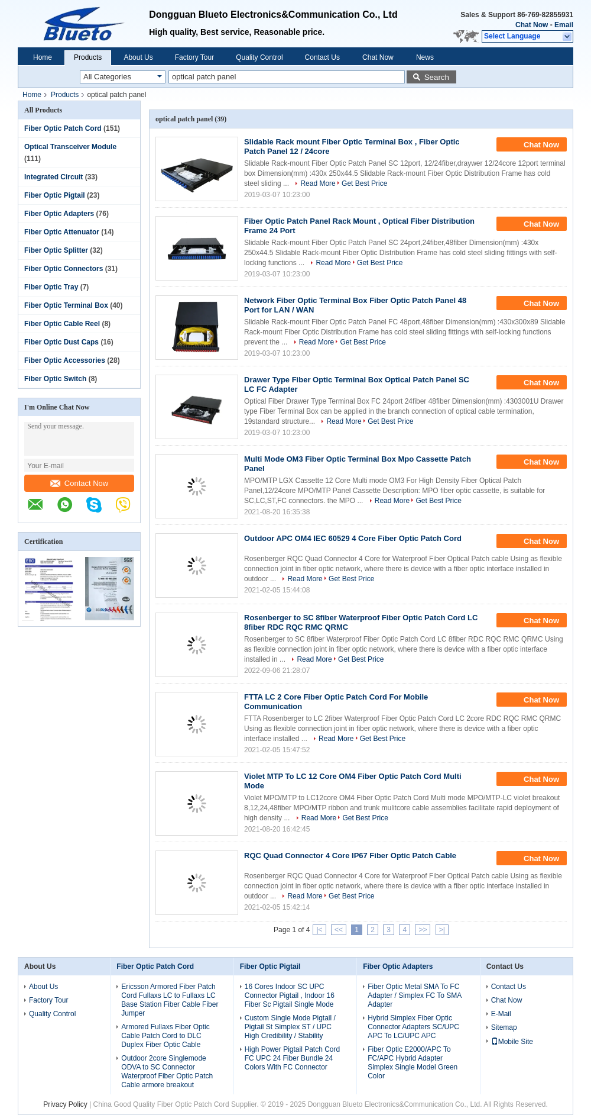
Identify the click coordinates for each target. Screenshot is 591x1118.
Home (42, 57)
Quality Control (259, 57)
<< (339, 930)
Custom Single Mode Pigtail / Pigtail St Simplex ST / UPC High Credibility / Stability (290, 1027)
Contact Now (79, 483)
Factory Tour (194, 57)
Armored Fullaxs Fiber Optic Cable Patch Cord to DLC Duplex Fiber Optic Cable (165, 1036)
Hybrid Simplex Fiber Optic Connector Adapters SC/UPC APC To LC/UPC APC (413, 1027)
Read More (317, 183)
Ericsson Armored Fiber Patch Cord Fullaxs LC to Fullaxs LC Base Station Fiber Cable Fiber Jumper (169, 999)
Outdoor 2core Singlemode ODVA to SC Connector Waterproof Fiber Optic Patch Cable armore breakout (167, 1071)
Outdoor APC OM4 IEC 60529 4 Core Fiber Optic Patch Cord (353, 538)
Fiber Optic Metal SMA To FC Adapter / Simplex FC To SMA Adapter (415, 995)
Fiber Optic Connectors (63, 269)
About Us (138, 57)
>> (422, 930)
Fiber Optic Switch (55, 379)
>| (442, 930)
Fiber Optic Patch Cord (63, 128)
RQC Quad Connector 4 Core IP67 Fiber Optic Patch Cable (350, 855)
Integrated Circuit (53, 177)
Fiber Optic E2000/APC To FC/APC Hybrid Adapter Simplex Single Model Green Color (412, 1062)
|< (319, 930)
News (425, 57)
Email (563, 25)
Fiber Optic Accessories (64, 360)
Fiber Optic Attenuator (61, 232)
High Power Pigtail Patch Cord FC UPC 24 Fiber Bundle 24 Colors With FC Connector (292, 1058)
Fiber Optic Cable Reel (62, 324)
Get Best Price (364, 183)
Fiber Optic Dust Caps (61, 342)
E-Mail (501, 1014)
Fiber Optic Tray (51, 287)
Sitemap (504, 1027)
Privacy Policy (65, 1104)
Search (436, 77)
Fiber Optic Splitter (56, 250)
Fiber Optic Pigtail (54, 195)
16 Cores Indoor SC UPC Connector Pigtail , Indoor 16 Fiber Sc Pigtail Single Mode (290, 995)
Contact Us (322, 57)
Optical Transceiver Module (70, 147)
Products (88, 57)
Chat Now (531, 25)
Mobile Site (512, 1042)
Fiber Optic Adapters (59, 214)
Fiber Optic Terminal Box (66, 305)
